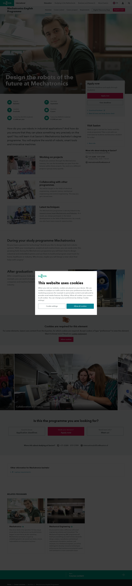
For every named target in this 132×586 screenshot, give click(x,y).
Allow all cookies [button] (80, 306)
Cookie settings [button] (52, 306)
